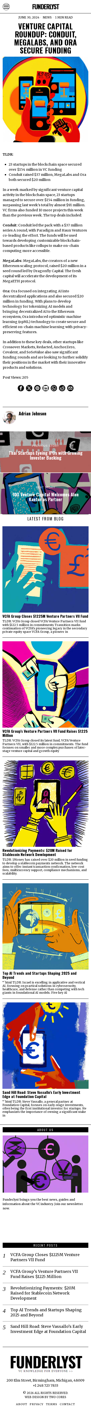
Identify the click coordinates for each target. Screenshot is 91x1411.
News (47, 17)
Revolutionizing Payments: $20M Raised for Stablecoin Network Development (37, 852)
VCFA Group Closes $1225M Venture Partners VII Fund (45, 616)
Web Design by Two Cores (45, 1397)
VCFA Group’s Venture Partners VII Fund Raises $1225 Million (45, 733)
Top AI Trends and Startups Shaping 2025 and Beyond (39, 975)
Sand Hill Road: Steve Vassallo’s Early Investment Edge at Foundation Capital (41, 1094)
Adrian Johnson (32, 413)
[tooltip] (21, 388)
